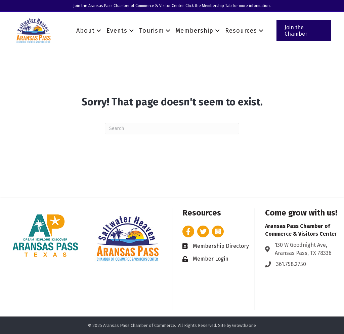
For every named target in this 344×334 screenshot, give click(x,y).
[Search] (172, 128)
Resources (241, 30)
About (85, 30)
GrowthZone (244, 325)
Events (116, 30)
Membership (194, 30)
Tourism (151, 30)
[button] (303, 30)
